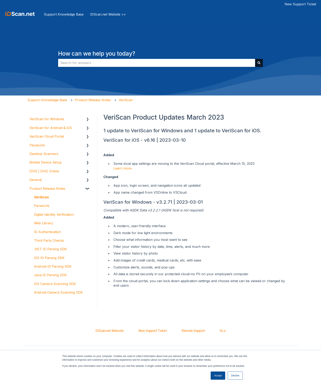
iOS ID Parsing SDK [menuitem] (49, 258)
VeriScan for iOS (121, 140)
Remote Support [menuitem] (193, 331)
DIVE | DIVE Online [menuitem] (44, 171)
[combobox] (156, 63)
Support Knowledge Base (64, 14)
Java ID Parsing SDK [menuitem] (50, 275)
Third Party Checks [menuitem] (49, 240)
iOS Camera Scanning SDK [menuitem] (55, 284)
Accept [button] (218, 375)
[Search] (259, 63)
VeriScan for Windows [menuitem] (46, 119)
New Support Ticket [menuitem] (152, 331)
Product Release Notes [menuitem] (47, 188)
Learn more (122, 168)
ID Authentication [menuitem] (47, 232)
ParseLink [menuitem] (37, 145)
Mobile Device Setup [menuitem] (45, 162)
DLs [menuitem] (223, 331)
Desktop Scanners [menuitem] (43, 154)
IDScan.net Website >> (108, 14)
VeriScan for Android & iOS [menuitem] (50, 128)
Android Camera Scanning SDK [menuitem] (58, 292)
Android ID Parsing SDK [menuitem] (52, 266)
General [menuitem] (35, 180)
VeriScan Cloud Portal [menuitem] (46, 136)
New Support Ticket (300, 4)
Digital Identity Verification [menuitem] (54, 214)
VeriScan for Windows (127, 202)
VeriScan (126, 100)
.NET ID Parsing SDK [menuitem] (50, 249)
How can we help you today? (96, 53)
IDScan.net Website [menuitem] (109, 331)
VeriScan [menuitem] (41, 197)
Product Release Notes (93, 100)
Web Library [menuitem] (43, 223)
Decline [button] (235, 375)
